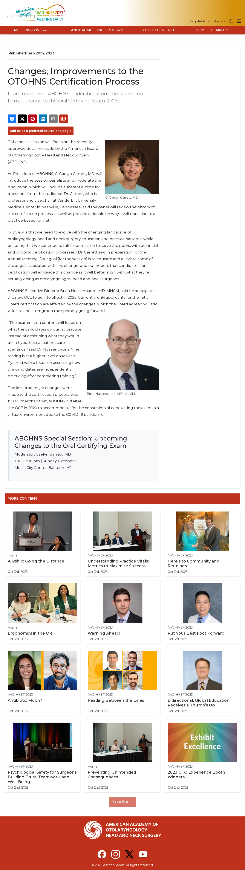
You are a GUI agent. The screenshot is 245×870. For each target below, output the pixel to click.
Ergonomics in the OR (30, 633)
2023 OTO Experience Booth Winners (196, 774)
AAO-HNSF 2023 (100, 555)
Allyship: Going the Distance (36, 561)
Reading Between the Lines (116, 700)
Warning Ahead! (104, 633)
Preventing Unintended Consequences (112, 774)
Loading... (122, 801)
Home (12, 555)
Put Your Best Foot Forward (196, 633)
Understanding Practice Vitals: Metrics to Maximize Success (118, 563)
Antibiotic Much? (25, 700)
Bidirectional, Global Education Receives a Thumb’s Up (199, 703)
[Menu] (239, 21)
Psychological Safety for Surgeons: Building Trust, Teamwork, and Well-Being (42, 777)
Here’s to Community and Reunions (193, 563)
